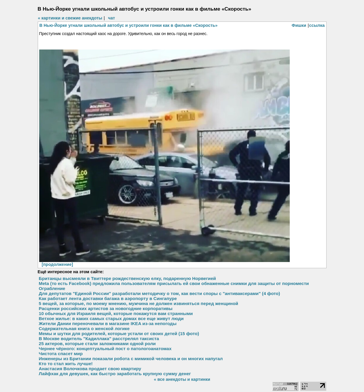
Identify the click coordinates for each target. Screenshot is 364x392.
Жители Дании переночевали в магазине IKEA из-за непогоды (108, 323)
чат (111, 18)
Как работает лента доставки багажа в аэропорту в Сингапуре (108, 298)
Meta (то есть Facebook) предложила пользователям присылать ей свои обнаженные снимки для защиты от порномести (174, 283)
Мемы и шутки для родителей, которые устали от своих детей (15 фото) (119, 333)
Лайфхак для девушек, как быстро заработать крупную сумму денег (115, 373)
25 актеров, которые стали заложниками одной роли (97, 343)
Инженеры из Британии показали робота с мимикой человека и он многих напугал (131, 358)
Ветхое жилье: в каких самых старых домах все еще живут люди (111, 318)
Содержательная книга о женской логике (84, 328)
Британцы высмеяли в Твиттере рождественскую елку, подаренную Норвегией (127, 278)
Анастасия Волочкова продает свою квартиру (90, 368)
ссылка (317, 25)
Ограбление (52, 288)
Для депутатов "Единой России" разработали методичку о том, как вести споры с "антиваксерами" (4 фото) (159, 293)
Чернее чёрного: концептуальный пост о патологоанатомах (105, 348)
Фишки (299, 25)
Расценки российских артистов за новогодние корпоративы (106, 308)
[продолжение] (57, 264)
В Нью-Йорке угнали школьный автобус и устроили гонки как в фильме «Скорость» (128, 25)
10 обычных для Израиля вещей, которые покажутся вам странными (116, 313)
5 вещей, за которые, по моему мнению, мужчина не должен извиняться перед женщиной (138, 303)
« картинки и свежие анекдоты (70, 18)
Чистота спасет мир (61, 353)
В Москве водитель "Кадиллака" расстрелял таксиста (99, 338)
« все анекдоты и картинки (182, 379)
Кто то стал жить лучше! (66, 363)
